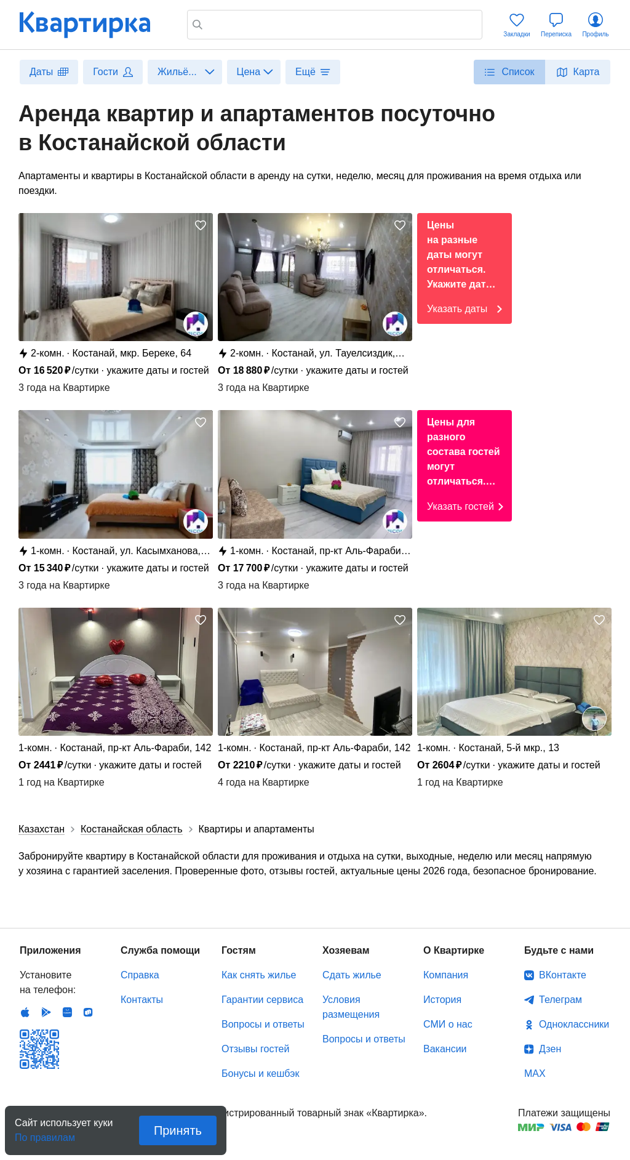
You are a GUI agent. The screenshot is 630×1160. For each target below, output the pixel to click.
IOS (25, 1012)
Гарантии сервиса (262, 999)
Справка (140, 975)
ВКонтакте (562, 975)
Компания (445, 975)
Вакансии (445, 1049)
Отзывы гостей (255, 1049)
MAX (535, 1073)
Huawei (67, 1012)
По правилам (45, 1133)
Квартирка (93, 24)
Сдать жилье (351, 975)
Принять (178, 1130)
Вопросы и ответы (263, 1024)
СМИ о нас (447, 1024)
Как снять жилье (258, 975)
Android (46, 1012)
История (442, 999)
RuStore (88, 1012)
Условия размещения (351, 1007)
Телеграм (560, 999)
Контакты (142, 999)
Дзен (550, 1049)
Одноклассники (574, 1024)
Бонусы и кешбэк (260, 1073)
